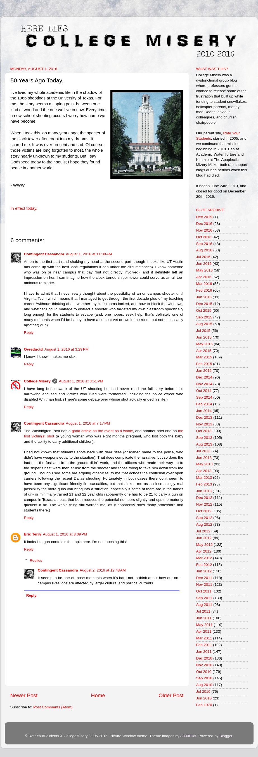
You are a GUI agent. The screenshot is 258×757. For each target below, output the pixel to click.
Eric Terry (32, 534)
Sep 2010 (204, 678)
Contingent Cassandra (44, 254)
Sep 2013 (204, 437)
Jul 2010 (203, 691)
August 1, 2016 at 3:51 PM (81, 381)
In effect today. (24, 208)
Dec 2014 (204, 377)
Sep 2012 (204, 518)
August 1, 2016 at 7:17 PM (88, 423)
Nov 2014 (204, 384)
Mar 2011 (204, 638)
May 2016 (204, 270)
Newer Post (24, 695)
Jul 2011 (203, 611)
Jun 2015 (204, 337)
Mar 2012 (204, 558)
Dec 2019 (204, 217)
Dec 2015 (204, 304)
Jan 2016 (204, 297)
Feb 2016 (204, 290)
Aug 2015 (204, 324)
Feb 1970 (204, 705)
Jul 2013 (203, 451)
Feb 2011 (204, 645)
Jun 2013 (204, 458)
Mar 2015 (204, 357)
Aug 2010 (204, 685)
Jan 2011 (204, 651)
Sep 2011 (204, 598)
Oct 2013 (204, 431)
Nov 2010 (204, 665)
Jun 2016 (204, 263)
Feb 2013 (204, 484)
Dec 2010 (204, 658)
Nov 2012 (204, 504)
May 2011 (204, 625)
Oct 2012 (204, 511)
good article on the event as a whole (102, 431)
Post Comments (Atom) (52, 707)
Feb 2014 (204, 404)
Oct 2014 (204, 391)
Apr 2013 (204, 471)
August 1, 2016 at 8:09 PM (65, 534)
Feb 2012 (204, 565)
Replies (36, 560)
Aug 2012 (204, 524)
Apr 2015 (204, 351)
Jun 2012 (204, 538)
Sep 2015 (204, 317)
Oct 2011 (204, 591)
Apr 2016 (204, 277)
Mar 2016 (204, 284)
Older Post (170, 695)
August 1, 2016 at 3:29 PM (66, 349)
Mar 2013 (204, 477)
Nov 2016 (204, 230)
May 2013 (204, 464)
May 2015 (204, 344)
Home (98, 695)
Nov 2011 (204, 584)
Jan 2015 (204, 370)
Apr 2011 (204, 631)
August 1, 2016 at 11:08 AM (89, 254)
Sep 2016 (204, 244)
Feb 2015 (204, 364)
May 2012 (204, 544)
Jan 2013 (204, 491)
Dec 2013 (204, 417)
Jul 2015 (203, 330)
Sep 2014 (204, 397)
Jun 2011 (204, 618)
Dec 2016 (204, 224)
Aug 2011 (204, 605)
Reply (29, 332)
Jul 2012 (203, 531)
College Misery (37, 381)
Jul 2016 (203, 257)
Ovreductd (33, 349)
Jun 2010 (204, 698)
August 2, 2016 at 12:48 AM (103, 570)
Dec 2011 (204, 578)
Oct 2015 (204, 310)
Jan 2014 (204, 411)
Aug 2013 (204, 444)
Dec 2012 (204, 498)
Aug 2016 (204, 250)
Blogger (225, 736)
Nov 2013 (204, 424)
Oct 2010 (204, 672)
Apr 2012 (204, 551)
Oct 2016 (204, 237)
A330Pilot (188, 736)
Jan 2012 (204, 571)
